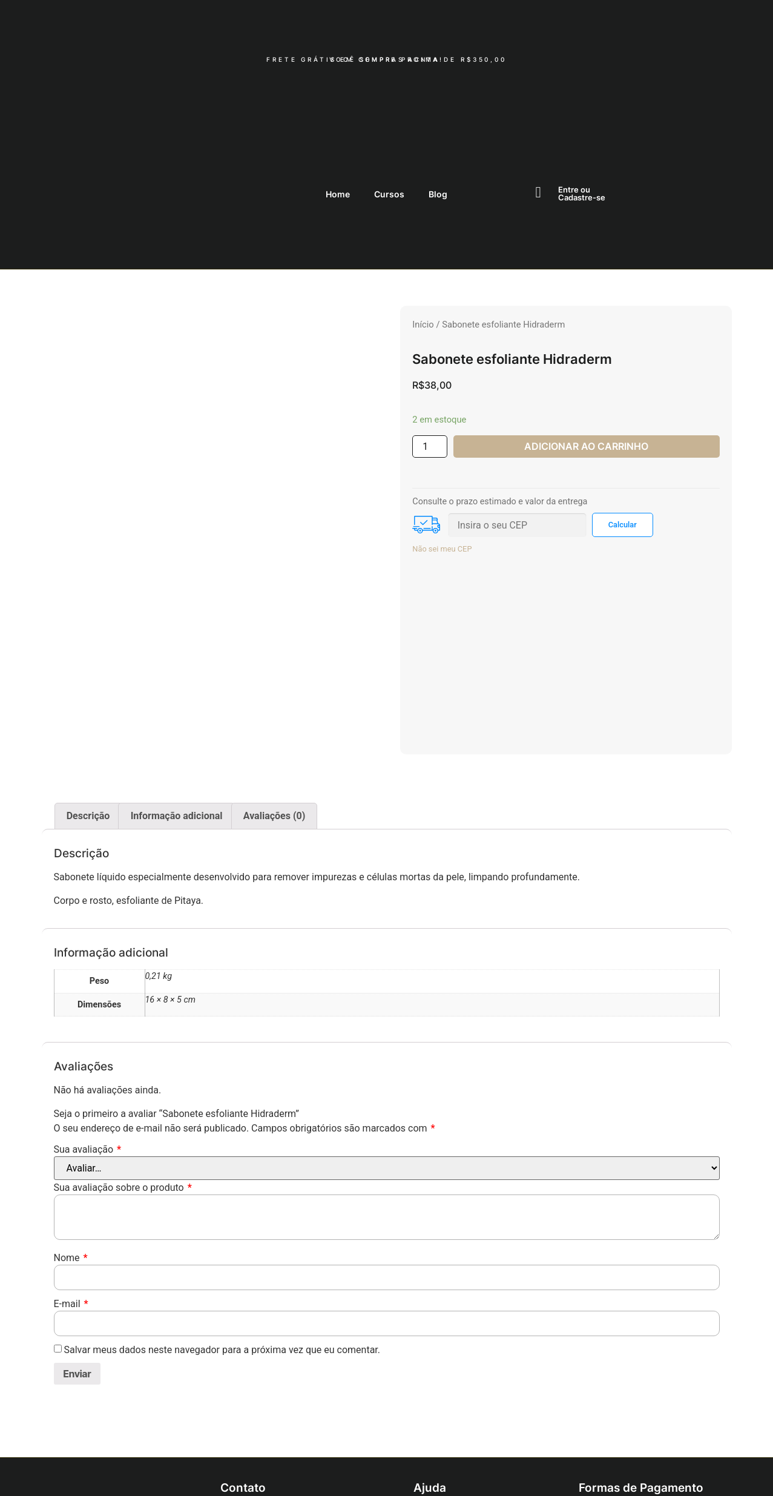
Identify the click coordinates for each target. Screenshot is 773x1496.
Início (422, 242)
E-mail (71, 1222)
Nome (71, 1176)
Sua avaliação (88, 1068)
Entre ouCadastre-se (581, 112)
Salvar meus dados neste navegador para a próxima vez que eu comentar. (222, 1268)
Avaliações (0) (274, 734)
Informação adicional (177, 734)
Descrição (88, 734)
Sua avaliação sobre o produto (123, 1106)
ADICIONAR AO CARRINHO (586, 365)
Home (338, 112)
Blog (438, 112)
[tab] (88, 735)
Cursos (389, 112)
